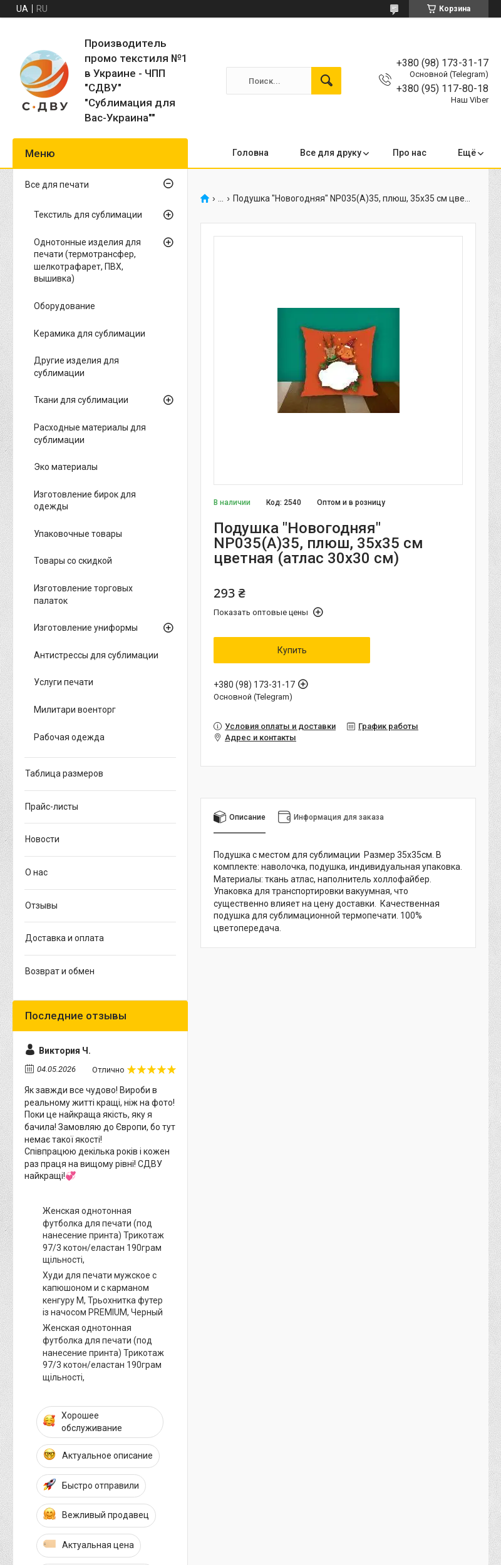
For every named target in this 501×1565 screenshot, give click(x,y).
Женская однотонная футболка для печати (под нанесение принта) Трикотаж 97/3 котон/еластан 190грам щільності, (103, 1235)
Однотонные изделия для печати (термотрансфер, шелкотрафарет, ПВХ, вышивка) (87, 260)
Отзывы (41, 905)
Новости (42, 839)
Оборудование (64, 306)
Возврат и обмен (60, 971)
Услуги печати (63, 682)
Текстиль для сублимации (88, 215)
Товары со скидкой (73, 561)
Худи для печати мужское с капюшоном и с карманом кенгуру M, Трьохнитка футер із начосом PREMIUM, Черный (103, 1293)
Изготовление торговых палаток (83, 594)
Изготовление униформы (86, 628)
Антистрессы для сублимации (96, 655)
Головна (250, 153)
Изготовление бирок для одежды (85, 500)
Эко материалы (66, 467)
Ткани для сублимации (81, 400)
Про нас (409, 153)
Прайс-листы (51, 807)
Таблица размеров (64, 773)
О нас (36, 872)
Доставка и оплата (64, 938)
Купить (292, 650)
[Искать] (326, 80)
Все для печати (57, 185)
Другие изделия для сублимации (76, 366)
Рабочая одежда (69, 737)
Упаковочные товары (78, 534)
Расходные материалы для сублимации (90, 433)
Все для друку (330, 153)
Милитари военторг (75, 710)
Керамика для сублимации (89, 334)
